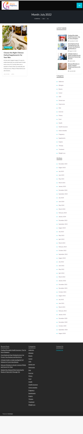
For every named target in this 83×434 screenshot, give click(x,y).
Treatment (61, 149)
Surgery (61, 142)
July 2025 (61, 171)
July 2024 (61, 197)
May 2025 (61, 179)
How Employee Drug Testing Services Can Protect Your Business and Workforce (74, 46)
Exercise (61, 111)
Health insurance (63, 126)
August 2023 (62, 228)
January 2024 (62, 216)
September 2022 (63, 254)
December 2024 (63, 190)
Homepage (37, 18)
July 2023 (61, 231)
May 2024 (61, 205)
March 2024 (62, 209)
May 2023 (61, 235)
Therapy (61, 145)
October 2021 (62, 292)
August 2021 (62, 295)
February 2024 (63, 212)
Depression (62, 104)
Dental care (62, 100)
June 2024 (61, 201)
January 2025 (62, 186)
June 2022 (61, 265)
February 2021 (63, 311)
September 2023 (63, 224)
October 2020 (62, 326)
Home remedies (63, 130)
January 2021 (62, 314)
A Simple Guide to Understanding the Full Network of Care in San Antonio (74, 56)
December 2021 (63, 284)
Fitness (61, 115)
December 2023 (63, 220)
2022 (43, 18)
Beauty (60, 89)
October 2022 (62, 250)
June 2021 (61, 303)
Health (60, 123)
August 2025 (62, 167)
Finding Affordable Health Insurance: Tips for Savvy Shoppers (74, 37)
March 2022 (62, 277)
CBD (60, 96)
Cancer (60, 93)
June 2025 (61, 175)
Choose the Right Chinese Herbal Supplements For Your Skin (14, 55)
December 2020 (63, 318)
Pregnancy (61, 134)
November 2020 (63, 322)
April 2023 (61, 239)
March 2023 (62, 243)
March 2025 (62, 182)
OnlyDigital (10, 414)
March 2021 (62, 307)
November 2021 (63, 288)
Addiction (61, 81)
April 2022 (61, 273)
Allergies (61, 85)
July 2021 (61, 299)
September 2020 (63, 329)
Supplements (8, 47)
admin (12, 74)
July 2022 (61, 262)
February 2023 (63, 246)
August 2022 (62, 258)
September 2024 (63, 194)
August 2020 (62, 333)
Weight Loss (62, 153)
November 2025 (63, 164)
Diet (60, 108)
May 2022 (61, 269)
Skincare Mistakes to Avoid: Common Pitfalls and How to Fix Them (74, 66)
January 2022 (62, 280)
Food (60, 119)
